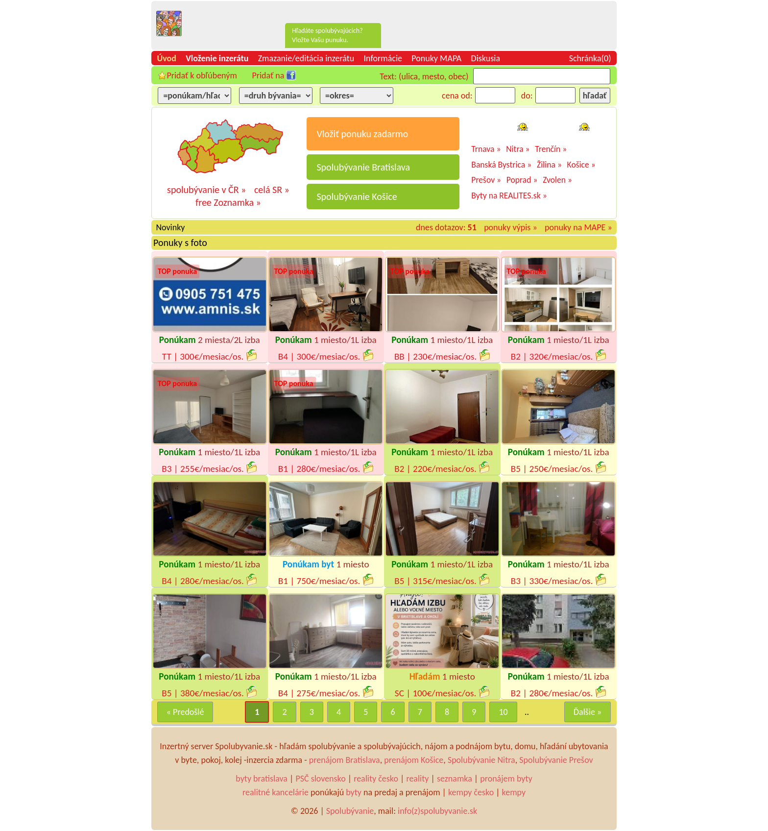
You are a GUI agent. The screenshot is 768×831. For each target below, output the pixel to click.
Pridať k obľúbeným (202, 75)
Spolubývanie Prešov (556, 760)
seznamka (454, 778)
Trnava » (486, 149)
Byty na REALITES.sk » (509, 195)
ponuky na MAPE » (578, 227)
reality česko (376, 778)
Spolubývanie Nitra (481, 760)
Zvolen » (557, 179)
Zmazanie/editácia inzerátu (306, 58)
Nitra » (517, 149)
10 (503, 712)
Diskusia (485, 58)
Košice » (581, 164)
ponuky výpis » (510, 227)
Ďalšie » (587, 712)
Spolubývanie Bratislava (363, 167)
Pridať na (268, 75)
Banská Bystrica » (501, 164)
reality (417, 778)
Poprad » (522, 179)
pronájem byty (506, 778)
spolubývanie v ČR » (206, 189)
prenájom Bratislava (344, 760)
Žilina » (549, 164)
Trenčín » (551, 149)
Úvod (166, 58)
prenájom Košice (413, 760)
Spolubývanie (350, 811)
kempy (514, 792)
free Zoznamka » (228, 202)
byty (353, 792)
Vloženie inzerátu (217, 58)
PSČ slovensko (320, 778)
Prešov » (486, 179)
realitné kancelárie (275, 792)
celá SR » (271, 189)
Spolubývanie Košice (356, 196)
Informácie (383, 58)
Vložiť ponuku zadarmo (362, 134)
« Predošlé (185, 712)
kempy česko (471, 792)
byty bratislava (262, 778)
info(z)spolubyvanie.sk (437, 811)
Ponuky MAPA (436, 58)
